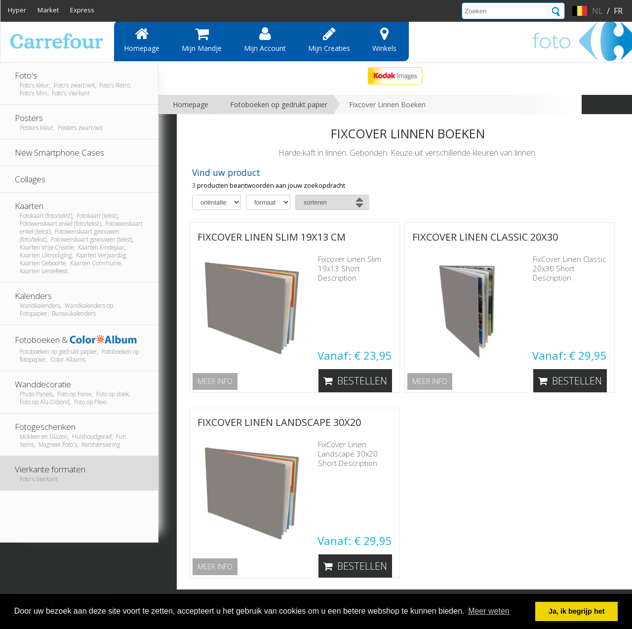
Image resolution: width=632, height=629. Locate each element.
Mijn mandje (202, 39)
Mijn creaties (329, 39)
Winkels (384, 39)
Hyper (17, 9)
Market (48, 9)
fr (618, 10)
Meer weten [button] (489, 611)
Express (82, 9)
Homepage (141, 39)
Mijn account (265, 39)
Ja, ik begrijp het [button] (577, 611)
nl (597, 10)
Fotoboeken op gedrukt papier (278, 104)
